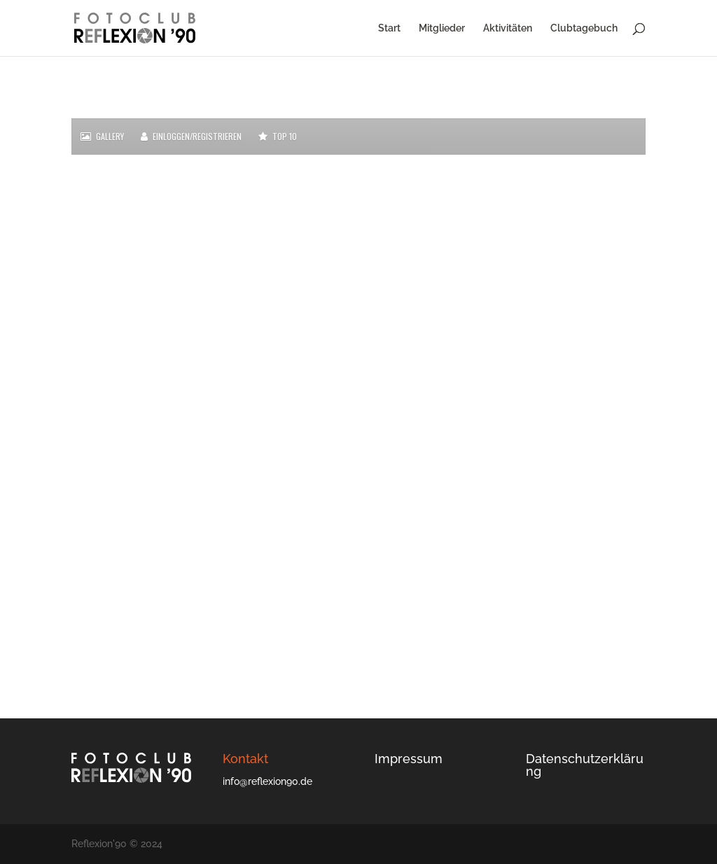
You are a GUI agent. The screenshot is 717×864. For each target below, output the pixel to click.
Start (389, 28)
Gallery (102, 136)
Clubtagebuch (584, 28)
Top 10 (277, 136)
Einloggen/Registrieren (191, 136)
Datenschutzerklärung (584, 765)
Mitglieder (442, 28)
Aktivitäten (507, 28)
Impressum (409, 758)
